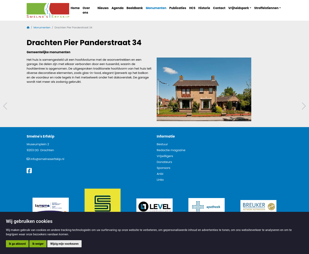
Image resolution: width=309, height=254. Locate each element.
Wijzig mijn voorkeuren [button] (64, 243)
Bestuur (162, 144)
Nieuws (103, 8)
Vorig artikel (5, 106)
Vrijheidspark (238, 8)
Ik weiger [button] (38, 243)
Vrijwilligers (165, 156)
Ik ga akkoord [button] (17, 243)
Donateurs (164, 162)
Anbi (160, 174)
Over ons (86, 10)
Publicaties (177, 8)
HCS (192, 8)
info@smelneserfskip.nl (47, 159)
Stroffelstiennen (266, 8)
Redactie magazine (171, 150)
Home (75, 8)
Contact (219, 8)
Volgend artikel (303, 106)
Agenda (118, 8)
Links (160, 180)
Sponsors (163, 168)
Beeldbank (135, 8)
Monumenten (156, 8)
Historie (204, 8)
